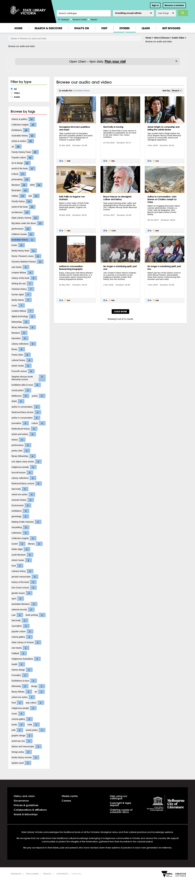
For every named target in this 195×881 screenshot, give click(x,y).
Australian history (23, 135)
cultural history (22, 360)
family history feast (24, 251)
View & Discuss (162, 38)
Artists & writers (23, 141)
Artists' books (22, 560)
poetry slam (21, 450)
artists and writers (24, 434)
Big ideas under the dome (28, 223)
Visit (104, 28)
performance (21, 229)
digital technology (24, 316)
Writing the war (22, 283)
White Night (21, 549)
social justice (21, 390)
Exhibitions (21, 130)
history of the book (24, 582)
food (17, 566)
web (17, 730)
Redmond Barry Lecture (27, 483)
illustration (20, 190)
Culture (19, 174)
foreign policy (22, 752)
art (17, 146)
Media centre (70, 796)
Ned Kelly (20, 489)
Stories (124, 28)
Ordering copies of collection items (121, 811)
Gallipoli (19, 653)
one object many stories (27, 461)
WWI (36, 185)
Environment (21, 505)
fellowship (20, 686)
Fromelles (20, 675)
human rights (22, 294)
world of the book (23, 168)
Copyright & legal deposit (120, 804)
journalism (20, 423)
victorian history (23, 500)
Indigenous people (24, 708)
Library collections (24, 344)
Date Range (166, 13)
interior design (22, 670)
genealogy (20, 516)
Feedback (16, 874)
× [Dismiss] (176, 61)
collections (20, 533)
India (33, 724)
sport (18, 598)
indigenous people (24, 467)
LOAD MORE (120, 311)
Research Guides (78, 19)
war (34, 196)
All (14, 89)
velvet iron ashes (23, 494)
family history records (25, 757)
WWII (18, 401)
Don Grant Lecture (24, 587)
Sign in (155, 5)
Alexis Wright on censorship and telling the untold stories (163, 128)
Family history (22, 201)
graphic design (22, 735)
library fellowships (24, 327)
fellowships (21, 322)
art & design (21, 163)
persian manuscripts (25, 576)
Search (183, 13)
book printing (36, 615)
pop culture (35, 703)
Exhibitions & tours (24, 681)
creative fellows (23, 272)
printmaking (21, 179)
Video (15, 93)
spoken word (21, 763)
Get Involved (171, 28)
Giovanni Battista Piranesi (28, 261)
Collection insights (24, 125)
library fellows (22, 692)
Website (92, 19)
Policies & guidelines (26, 805)
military (19, 196)
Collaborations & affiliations (30, 809)
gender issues (22, 593)
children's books (23, 234)
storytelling (20, 527)
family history (22, 300)
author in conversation (26, 407)
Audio (15, 97)
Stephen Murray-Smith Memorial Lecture (29, 378)
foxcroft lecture (22, 472)
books (18, 245)
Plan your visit (115, 61)
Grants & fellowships (25, 814)
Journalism (21, 626)
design (38, 686)
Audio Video (178, 38)
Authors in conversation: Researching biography (71, 267)
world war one (22, 741)
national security (23, 609)
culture (39, 423)
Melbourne (20, 396)
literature (19, 185)
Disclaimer (32, 874)
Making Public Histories (26, 522)
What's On (81, 28)
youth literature (22, 555)
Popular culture (23, 157)
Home (18, 28)
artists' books (22, 366)
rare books (20, 267)
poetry (38, 396)
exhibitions (20, 511)
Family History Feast (25, 152)
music (18, 305)
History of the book (24, 278)
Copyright (62, 874)
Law (17, 615)
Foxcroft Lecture (23, 371)
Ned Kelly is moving (113, 127)
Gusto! (18, 544)
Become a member (174, 5)
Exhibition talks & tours (26, 385)
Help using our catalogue (118, 797)
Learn (146, 28)
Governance (21, 800)
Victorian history (23, 289)
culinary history (22, 571)
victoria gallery (22, 637)
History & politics (23, 119)
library (18, 349)
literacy (35, 544)
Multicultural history (24, 429)
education (20, 338)
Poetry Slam (21, 355)
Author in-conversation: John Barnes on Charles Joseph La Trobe (161, 199)
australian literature (24, 604)
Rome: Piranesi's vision (26, 256)
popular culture (22, 631)
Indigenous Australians (26, 659)
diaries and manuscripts (27, 746)
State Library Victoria (25, 218)
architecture (21, 212)
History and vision (24, 796)
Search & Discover (48, 28)
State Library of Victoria (26, 642)
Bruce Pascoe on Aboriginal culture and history (117, 198)
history (18, 440)
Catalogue (63, 19)
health (18, 664)
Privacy (47, 874)
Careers (66, 800)
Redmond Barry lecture (26, 412)
